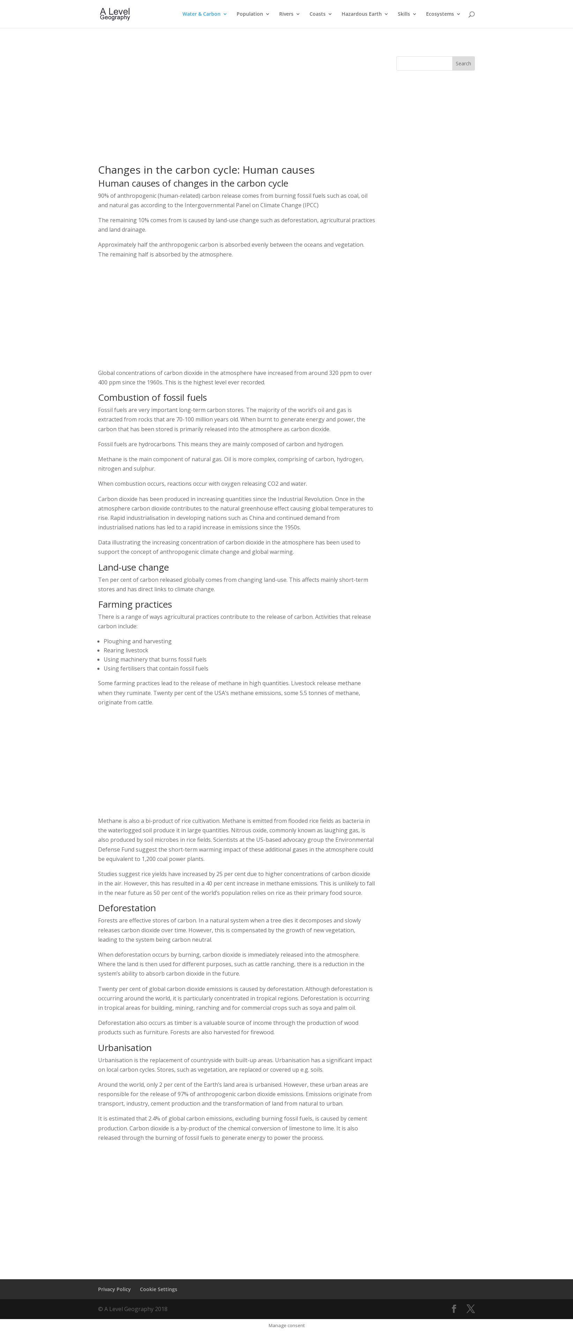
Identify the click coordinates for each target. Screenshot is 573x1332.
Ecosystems (440, 14)
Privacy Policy (114, 1289)
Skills (404, 14)
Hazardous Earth (362, 14)
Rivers (286, 14)
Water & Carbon (202, 14)
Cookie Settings (158, 1289)
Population (250, 14)
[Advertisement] (236, 105)
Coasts (318, 14)
